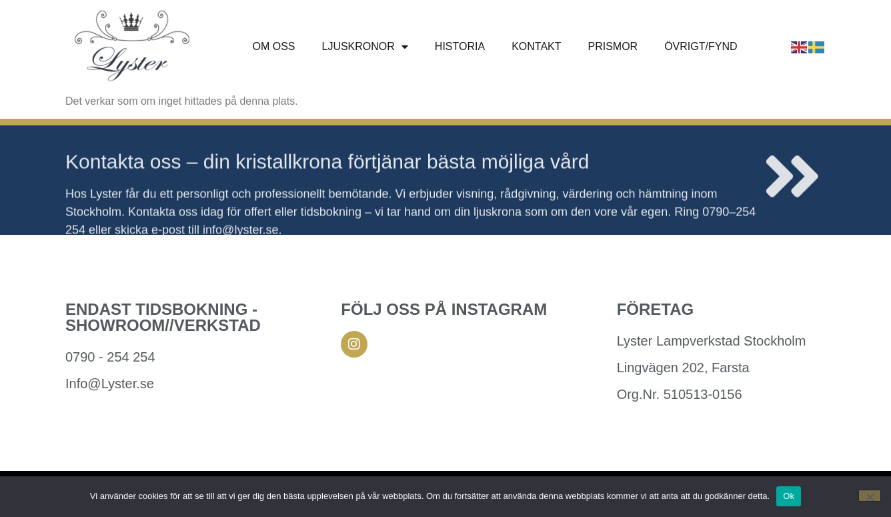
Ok (788, 496)
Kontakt (536, 46)
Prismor (613, 46)
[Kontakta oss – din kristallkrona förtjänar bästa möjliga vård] (792, 186)
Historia (460, 46)
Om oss (273, 46)
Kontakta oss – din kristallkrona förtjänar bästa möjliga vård (327, 172)
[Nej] (869, 496)
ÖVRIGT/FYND (700, 46)
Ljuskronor (364, 47)
